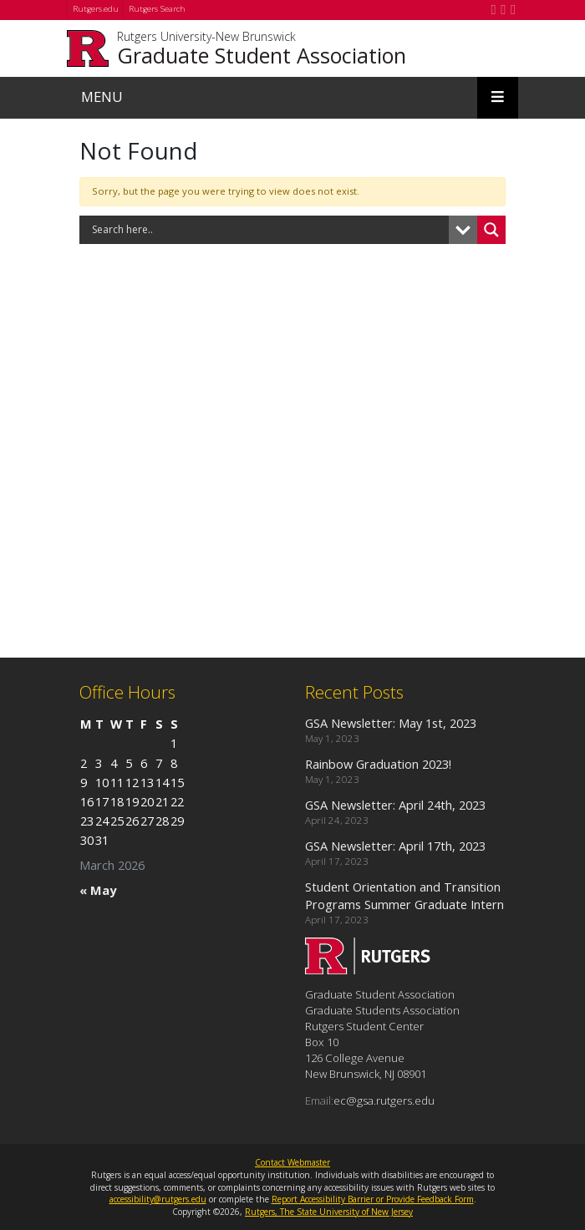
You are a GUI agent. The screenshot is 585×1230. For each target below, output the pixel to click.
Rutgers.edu (96, 8)
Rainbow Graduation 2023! (378, 763)
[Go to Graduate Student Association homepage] (367, 969)
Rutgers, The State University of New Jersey (329, 1211)
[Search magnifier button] (491, 230)
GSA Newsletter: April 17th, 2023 (395, 845)
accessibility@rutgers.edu (157, 1199)
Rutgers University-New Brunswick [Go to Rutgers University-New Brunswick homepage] (206, 37)
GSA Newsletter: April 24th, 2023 (395, 804)
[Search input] (268, 230)
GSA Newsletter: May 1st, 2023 (390, 722)
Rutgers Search (157, 8)
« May (97, 890)
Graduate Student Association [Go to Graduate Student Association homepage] (261, 55)
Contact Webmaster (292, 1162)
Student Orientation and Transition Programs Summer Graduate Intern (404, 895)
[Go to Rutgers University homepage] (87, 48)
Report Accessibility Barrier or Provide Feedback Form (373, 1199)
